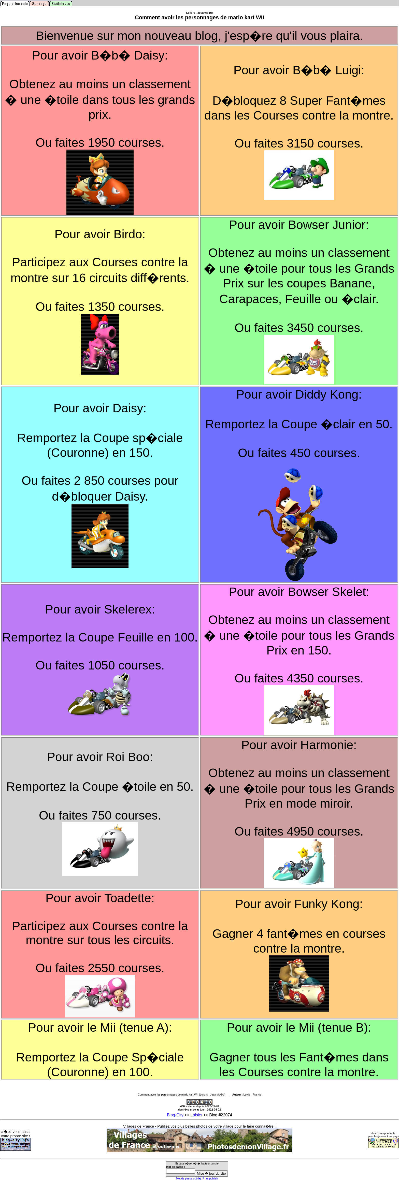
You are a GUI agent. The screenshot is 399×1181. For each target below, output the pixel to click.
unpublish (212, 1178)
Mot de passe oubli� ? (190, 1178)
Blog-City (175, 1115)
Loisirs (196, 1115)
